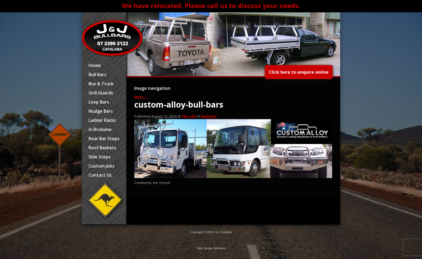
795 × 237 (188, 116)
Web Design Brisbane (211, 248)
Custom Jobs (101, 166)
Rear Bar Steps (104, 138)
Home (95, 65)
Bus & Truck (101, 84)
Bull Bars (97, 74)
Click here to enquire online (299, 72)
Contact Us (100, 175)
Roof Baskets (102, 148)
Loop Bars (99, 102)
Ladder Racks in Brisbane (102, 124)
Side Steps (100, 157)
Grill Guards (101, 93)
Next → (140, 96)
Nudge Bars (101, 111)
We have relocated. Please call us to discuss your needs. (211, 5)
